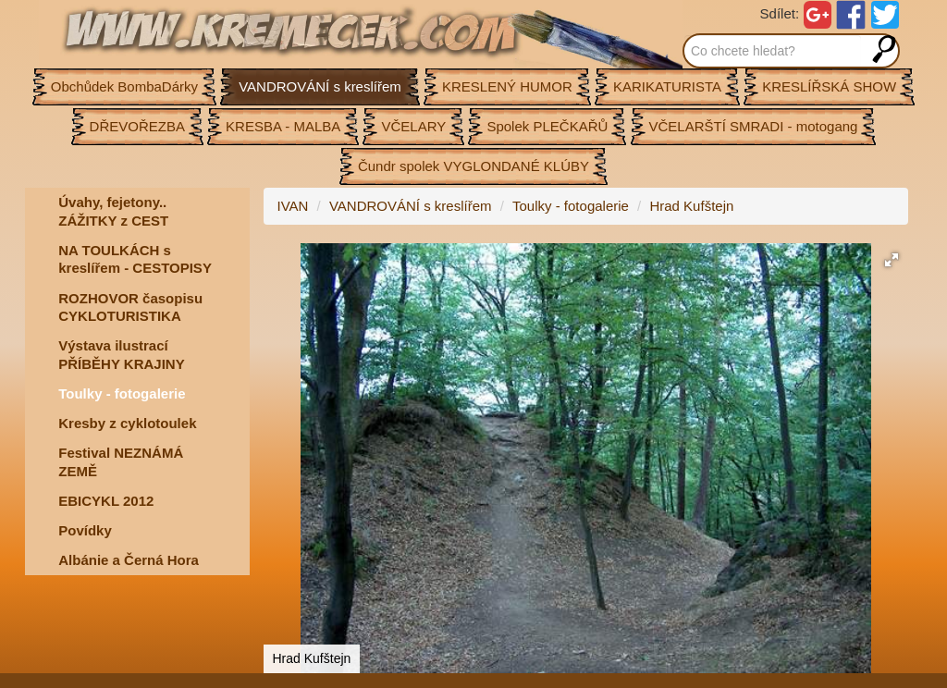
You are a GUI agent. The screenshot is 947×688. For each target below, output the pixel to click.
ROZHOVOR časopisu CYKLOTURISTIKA (130, 307)
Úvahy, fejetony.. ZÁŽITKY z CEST (113, 211)
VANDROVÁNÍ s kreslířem (410, 206)
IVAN (293, 206)
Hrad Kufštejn (691, 206)
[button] (891, 260)
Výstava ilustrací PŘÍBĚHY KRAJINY (121, 355)
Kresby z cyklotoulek (127, 423)
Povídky (85, 530)
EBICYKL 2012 (106, 501)
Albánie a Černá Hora (128, 560)
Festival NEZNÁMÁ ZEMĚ (120, 462)
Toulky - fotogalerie (121, 393)
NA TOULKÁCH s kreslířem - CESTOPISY (135, 259)
